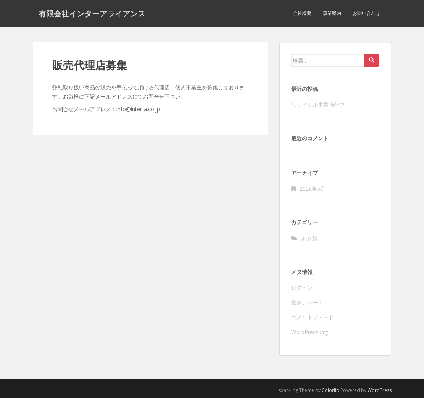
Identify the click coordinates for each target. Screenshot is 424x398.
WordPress (380, 390)
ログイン (302, 287)
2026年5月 (313, 188)
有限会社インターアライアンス (92, 13)
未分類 (309, 238)
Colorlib (330, 390)
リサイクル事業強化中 (318, 104)
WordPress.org (309, 332)
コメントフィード (312, 317)
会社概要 (302, 13)
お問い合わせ (366, 13)
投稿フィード (307, 302)
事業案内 (332, 13)
